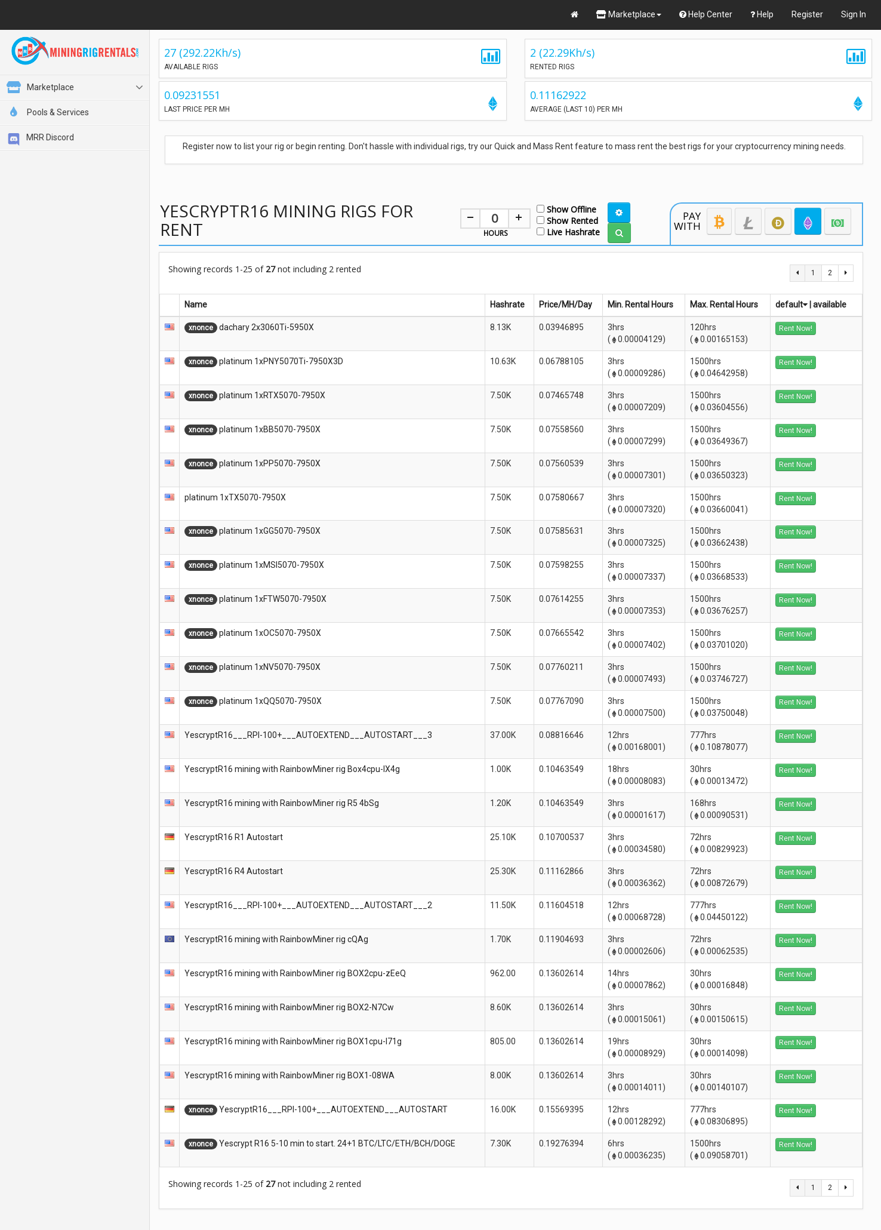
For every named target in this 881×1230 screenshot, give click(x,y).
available (829, 304)
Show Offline (566, 209)
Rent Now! (795, 328)
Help (762, 14)
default (791, 304)
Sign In (853, 14)
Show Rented (567, 220)
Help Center (705, 14)
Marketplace (628, 14)
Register (807, 14)
